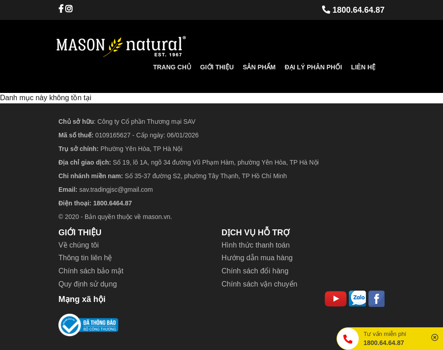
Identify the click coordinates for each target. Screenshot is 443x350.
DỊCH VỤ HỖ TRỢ (255, 232)
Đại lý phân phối (313, 67)
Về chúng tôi (78, 245)
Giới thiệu (217, 67)
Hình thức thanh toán (256, 245)
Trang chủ (172, 67)
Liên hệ (363, 67)
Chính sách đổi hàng (255, 271)
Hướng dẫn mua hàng (257, 258)
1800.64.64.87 (353, 10)
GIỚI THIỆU (79, 232)
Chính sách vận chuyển (259, 284)
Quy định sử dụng (87, 284)
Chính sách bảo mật (90, 271)
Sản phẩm (259, 67)
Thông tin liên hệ (85, 258)
